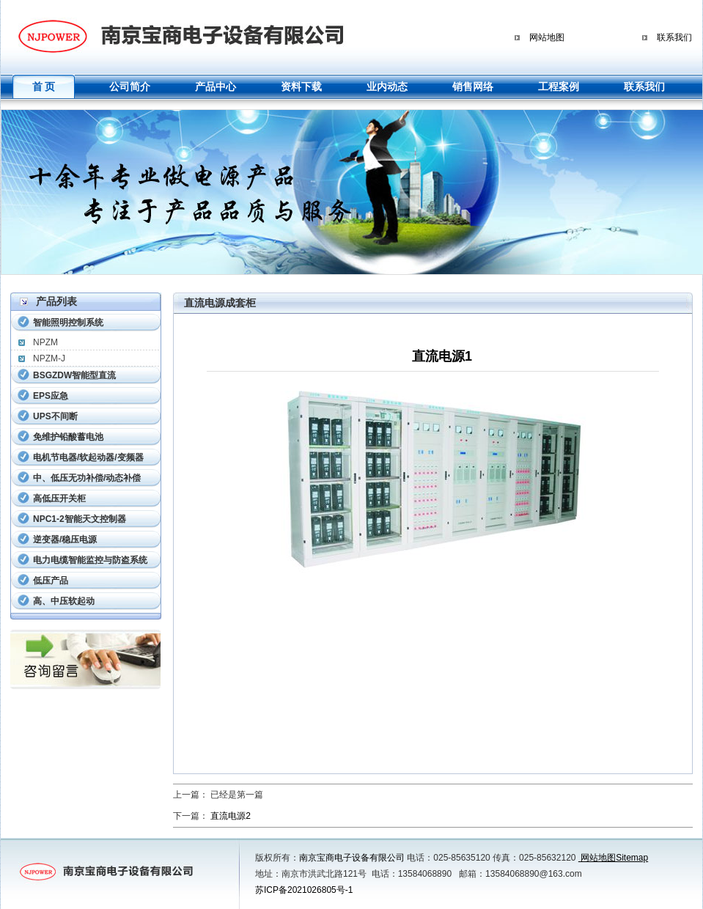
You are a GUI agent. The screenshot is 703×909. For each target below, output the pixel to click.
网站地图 (546, 37)
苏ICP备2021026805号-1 (304, 890)
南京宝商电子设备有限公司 (352, 858)
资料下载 (301, 86)
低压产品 (50, 580)
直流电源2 (230, 816)
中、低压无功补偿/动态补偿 (87, 478)
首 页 (44, 86)
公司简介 (129, 86)
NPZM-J (49, 358)
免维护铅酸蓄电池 (68, 437)
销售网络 (472, 86)
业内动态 (387, 86)
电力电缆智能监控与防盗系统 (90, 560)
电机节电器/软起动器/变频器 (88, 457)
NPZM (45, 342)
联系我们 (674, 37)
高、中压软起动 (64, 601)
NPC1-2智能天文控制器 (79, 519)
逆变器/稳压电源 (65, 539)
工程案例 (558, 86)
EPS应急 (50, 396)
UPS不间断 (55, 416)
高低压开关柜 (59, 498)
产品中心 (215, 86)
